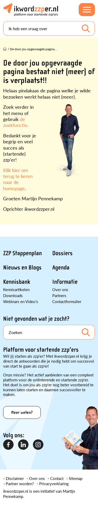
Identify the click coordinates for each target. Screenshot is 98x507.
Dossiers (62, 253)
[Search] (49, 28)
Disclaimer (15, 478)
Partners (59, 295)
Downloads (13, 295)
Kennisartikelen (16, 289)
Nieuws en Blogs (22, 267)
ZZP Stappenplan (22, 253)
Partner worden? (20, 483)
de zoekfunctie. (15, 122)
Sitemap (75, 478)
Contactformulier (66, 301)
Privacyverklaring (54, 483)
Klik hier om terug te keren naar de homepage (18, 179)
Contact (57, 478)
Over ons (60, 289)
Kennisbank (16, 281)
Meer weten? (22, 412)
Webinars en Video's (20, 301)
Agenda (61, 267)
